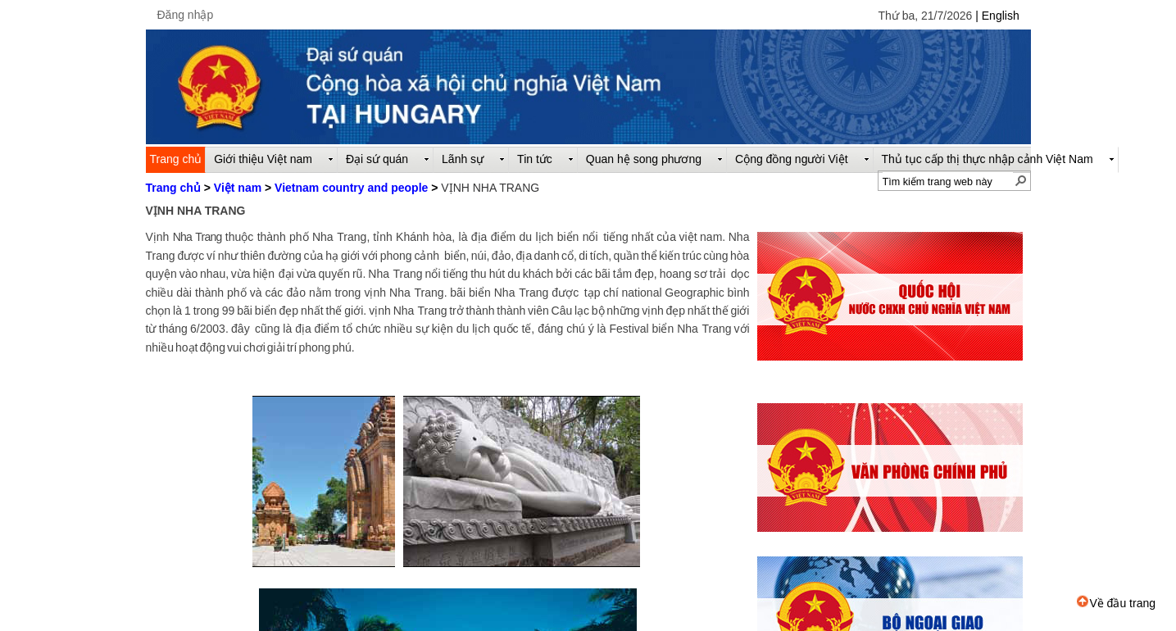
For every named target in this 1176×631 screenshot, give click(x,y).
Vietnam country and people (351, 187)
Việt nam (237, 187)
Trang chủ (173, 187)
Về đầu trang (1116, 603)
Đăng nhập (185, 14)
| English (997, 15)
